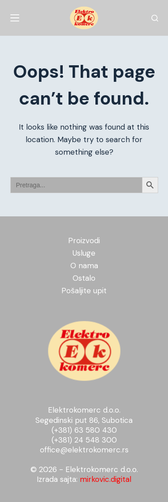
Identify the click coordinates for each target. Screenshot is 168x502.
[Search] (154, 18)
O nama (84, 265)
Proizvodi (84, 240)
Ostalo (84, 278)
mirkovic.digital (105, 479)
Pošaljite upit (84, 290)
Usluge (84, 253)
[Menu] (14, 17)
